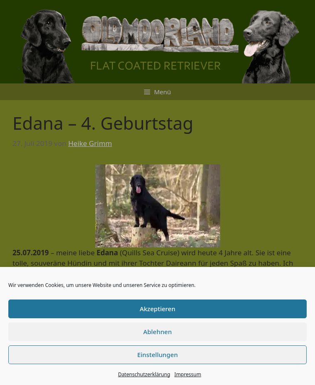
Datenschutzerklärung (144, 374)
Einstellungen (157, 354)
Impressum (187, 374)
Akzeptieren (158, 308)
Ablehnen (157, 331)
